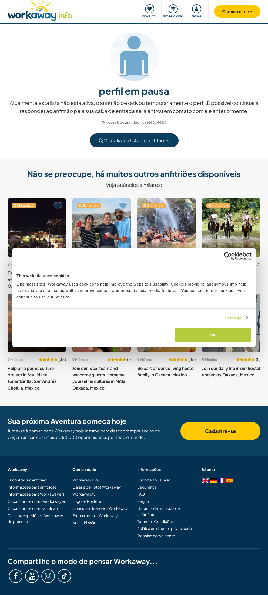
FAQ (141, 493)
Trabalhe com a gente (156, 535)
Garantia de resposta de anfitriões (158, 511)
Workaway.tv (83, 493)
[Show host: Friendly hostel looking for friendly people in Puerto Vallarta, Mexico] (166, 227)
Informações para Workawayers (36, 493)
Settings (233, 317)
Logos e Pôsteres (87, 501)
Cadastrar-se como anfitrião (33, 508)
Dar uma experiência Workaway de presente (35, 518)
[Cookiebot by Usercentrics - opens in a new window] (228, 256)
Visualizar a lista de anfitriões (134, 140)
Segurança (147, 486)
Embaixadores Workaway (95, 515)
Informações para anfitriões (32, 486)
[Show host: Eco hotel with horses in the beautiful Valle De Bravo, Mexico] (231, 227)
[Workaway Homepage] (40, 10)
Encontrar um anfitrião (27, 479)
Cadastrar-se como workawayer (36, 501)
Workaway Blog (86, 479)
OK (213, 335)
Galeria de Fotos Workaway (96, 486)
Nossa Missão (84, 522)
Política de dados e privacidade (164, 528)
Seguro (143, 501)
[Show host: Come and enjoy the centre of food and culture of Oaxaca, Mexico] (37, 227)
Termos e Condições (155, 521)
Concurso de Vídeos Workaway (100, 508)
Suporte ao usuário (153, 479)
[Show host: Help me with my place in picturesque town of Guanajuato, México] (101, 227)
